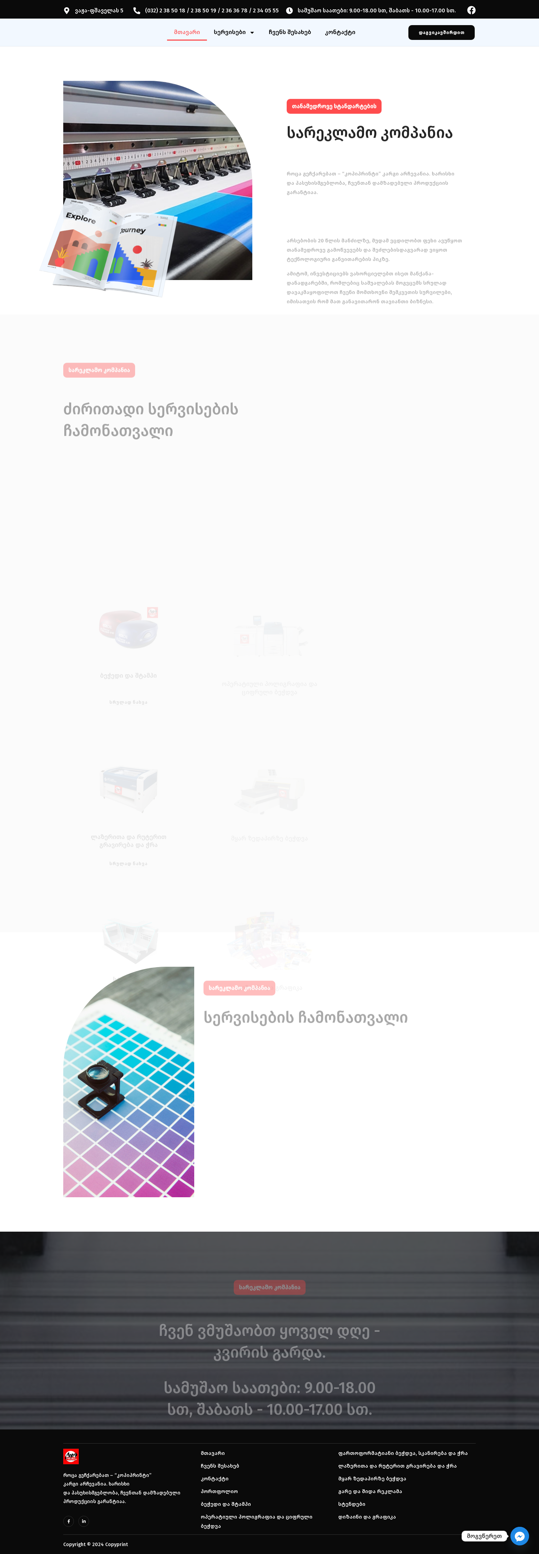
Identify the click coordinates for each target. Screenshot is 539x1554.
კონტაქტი (340, 32)
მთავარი (187, 32)
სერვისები (234, 32)
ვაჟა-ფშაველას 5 (99, 10)
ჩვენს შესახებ (290, 32)
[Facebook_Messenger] (519, 1536)
